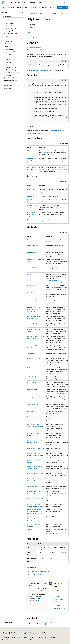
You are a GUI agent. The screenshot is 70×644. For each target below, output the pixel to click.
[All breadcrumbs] (28, 13)
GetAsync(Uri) (31, 353)
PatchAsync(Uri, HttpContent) (35, 448)
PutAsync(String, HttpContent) (35, 486)
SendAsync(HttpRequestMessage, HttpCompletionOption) (34, 519)
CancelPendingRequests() (34, 240)
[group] (48, 65)
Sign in (66, 2)
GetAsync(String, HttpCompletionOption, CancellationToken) (33, 309)
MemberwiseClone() (32, 417)
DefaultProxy (30, 196)
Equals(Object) (31, 293)
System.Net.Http (38, 47)
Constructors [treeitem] (8, 41)
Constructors (31, 35)
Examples (30, 30)
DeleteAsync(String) (32, 252)
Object (36, 70)
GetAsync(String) (32, 324)
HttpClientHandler (49, 152)
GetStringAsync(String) (33, 397)
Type (52, 411)
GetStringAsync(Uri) (32, 404)
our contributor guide (35, 599)
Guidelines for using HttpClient (39, 572)
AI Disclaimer (5, 637)
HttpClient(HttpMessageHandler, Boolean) (32, 160)
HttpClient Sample (35, 574)
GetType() (30, 411)
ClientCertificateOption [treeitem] (10, 28)
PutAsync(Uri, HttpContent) (35, 499)
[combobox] (13, 16)
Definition (30, 27)
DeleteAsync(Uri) (32, 267)
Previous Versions (16, 637)
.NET (32, 13)
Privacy (40, 637)
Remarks (30, 32)
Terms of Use (5, 640)
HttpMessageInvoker (47, 70)
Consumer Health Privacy (52, 637)
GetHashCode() (31, 377)
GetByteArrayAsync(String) (34, 358)
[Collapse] (22, 12)
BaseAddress (30, 189)
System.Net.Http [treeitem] (8, 23)
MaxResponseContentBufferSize (31, 214)
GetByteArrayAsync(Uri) (34, 368)
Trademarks (15, 640)
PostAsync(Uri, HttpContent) (35, 473)
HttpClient (60, 151)
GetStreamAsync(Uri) (33, 389)
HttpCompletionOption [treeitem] (10, 52)
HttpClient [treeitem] (8, 39)
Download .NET (62, 7)
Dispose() (29, 274)
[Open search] (61, 2)
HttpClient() (30, 151)
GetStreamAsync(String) (34, 382)
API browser (38, 13)
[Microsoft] (3, 2)
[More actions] (67, 13)
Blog (25, 637)
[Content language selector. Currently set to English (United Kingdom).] (11, 632)
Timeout (29, 220)
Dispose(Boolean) (32, 285)
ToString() (30, 529)
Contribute (33, 637)
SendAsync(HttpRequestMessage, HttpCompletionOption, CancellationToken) (34, 511)
